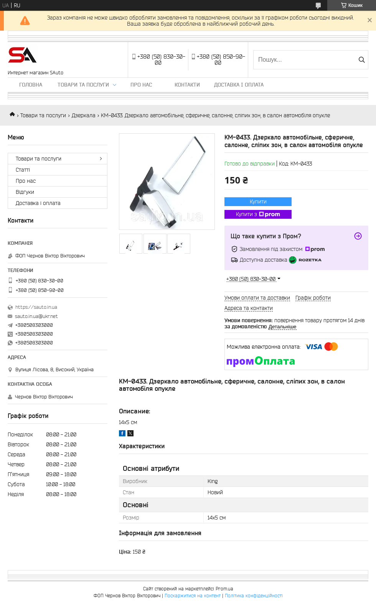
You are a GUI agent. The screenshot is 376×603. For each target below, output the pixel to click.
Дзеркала (84, 115)
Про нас (141, 85)
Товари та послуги (83, 85)
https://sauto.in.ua (36, 307)
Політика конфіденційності (254, 595)
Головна (30, 85)
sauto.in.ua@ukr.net (36, 316)
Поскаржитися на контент (193, 595)
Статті (23, 170)
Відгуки (25, 192)
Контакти (187, 85)
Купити (258, 201)
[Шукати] (361, 59)
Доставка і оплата (239, 85)
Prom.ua (224, 588)
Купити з (258, 214)
